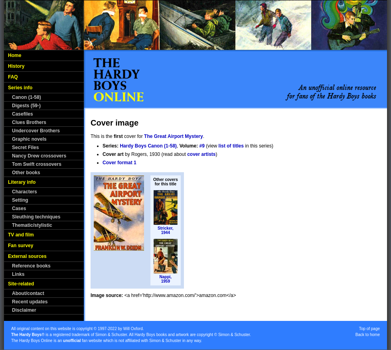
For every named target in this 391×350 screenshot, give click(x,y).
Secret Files (25, 147)
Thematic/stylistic (32, 225)
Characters (24, 192)
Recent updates (29, 302)
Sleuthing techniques (36, 217)
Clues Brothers (29, 122)
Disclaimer (24, 310)
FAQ (13, 77)
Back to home (367, 334)
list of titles (231, 146)
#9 (202, 146)
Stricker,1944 (165, 230)
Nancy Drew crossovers (39, 156)
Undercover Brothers (36, 131)
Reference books (31, 266)
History (16, 66)
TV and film (21, 235)
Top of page (369, 328)
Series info (20, 87)
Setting (20, 200)
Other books (26, 172)
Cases (19, 208)
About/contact (28, 293)
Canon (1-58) (26, 97)
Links (18, 274)
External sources (27, 256)
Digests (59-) (26, 105)
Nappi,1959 (166, 279)
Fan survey (20, 245)
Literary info (22, 182)
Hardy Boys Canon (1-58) (148, 146)
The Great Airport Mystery (173, 136)
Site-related (21, 284)
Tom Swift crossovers (36, 164)
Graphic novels (29, 139)
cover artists (201, 154)
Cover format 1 (119, 162)
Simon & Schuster (111, 334)
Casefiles (22, 114)
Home (14, 55)
